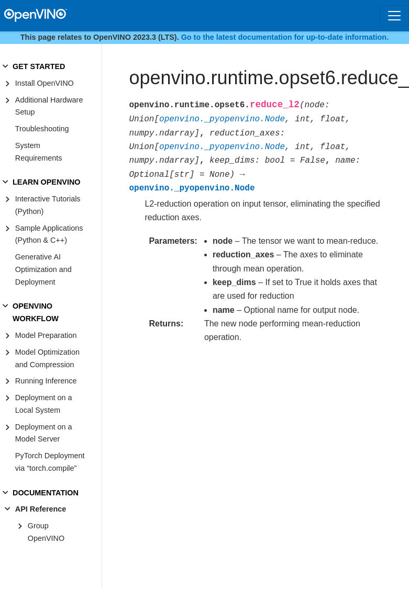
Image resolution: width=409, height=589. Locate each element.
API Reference (41, 509)
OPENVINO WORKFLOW (36, 312)
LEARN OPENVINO (47, 182)
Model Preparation (46, 335)
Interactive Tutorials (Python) (48, 205)
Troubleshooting (42, 128)
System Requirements (38, 151)
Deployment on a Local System (43, 403)
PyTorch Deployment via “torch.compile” (50, 461)
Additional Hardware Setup (49, 106)
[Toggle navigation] (394, 15)
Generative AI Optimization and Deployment (43, 269)
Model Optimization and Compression (47, 358)
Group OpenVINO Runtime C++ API (57, 538)
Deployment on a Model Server (43, 433)
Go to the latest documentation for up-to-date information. (285, 37)
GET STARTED (39, 66)
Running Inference (46, 381)
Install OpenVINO (44, 83)
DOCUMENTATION (46, 493)
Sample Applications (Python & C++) (49, 234)
